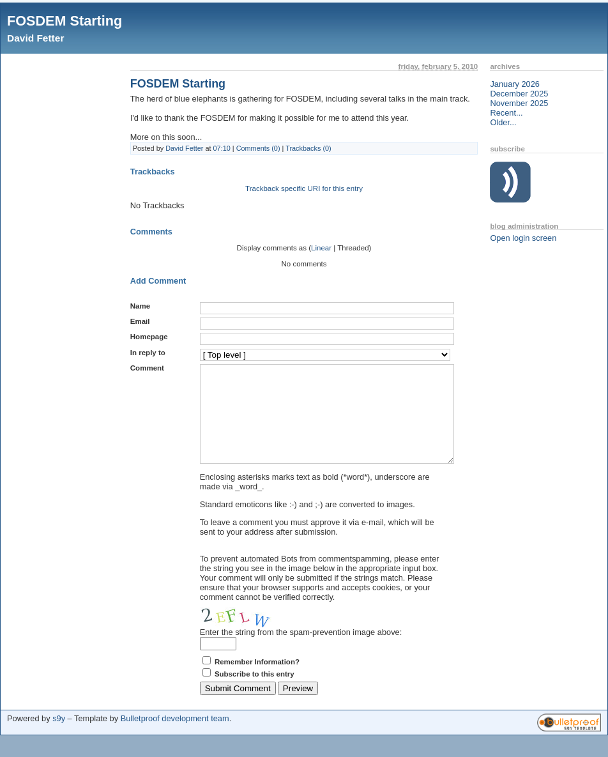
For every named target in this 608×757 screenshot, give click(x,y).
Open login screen (523, 238)
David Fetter (35, 38)
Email (140, 321)
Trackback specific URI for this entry (304, 188)
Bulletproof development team (175, 737)
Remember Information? (257, 681)
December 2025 (519, 93)
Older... (503, 122)
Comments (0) (258, 148)
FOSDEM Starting (64, 21)
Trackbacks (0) (308, 148)
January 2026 (515, 84)
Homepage (149, 336)
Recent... (506, 113)
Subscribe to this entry (254, 693)
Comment (147, 368)
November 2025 (519, 103)
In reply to (147, 352)
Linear (321, 248)
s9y (58, 737)
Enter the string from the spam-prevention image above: (301, 651)
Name (140, 306)
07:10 (222, 148)
